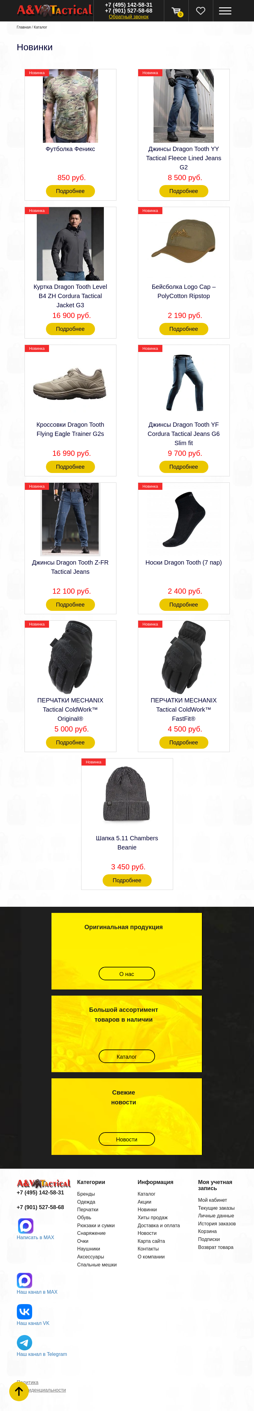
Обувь (84, 1217)
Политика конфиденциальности (41, 1386)
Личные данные (216, 1215)
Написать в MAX (35, 1237)
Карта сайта (151, 1241)
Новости (127, 1140)
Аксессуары (90, 1256)
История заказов (217, 1223)
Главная (24, 27)
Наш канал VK (33, 1323)
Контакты (148, 1248)
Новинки (147, 1209)
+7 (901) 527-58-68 (129, 11)
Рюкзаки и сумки (96, 1225)
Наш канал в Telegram (42, 1354)
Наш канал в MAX (37, 1292)
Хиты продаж (153, 1217)
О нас (126, 974)
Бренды (86, 1194)
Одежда (86, 1202)
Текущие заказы (216, 1208)
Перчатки (87, 1209)
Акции (144, 1202)
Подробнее (70, 191)
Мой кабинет (212, 1200)
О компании (151, 1256)
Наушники (88, 1248)
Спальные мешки (97, 1264)
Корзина (207, 1231)
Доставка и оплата (159, 1225)
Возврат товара (215, 1247)
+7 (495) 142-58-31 (129, 5)
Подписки (209, 1239)
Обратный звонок (128, 16)
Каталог (40, 27)
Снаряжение (91, 1233)
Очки (83, 1241)
